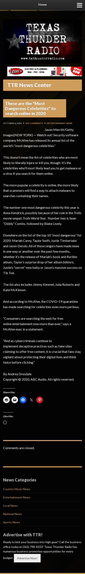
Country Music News (16, 489)
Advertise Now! (27, 558)
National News (12, 514)
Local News (10, 505)
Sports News (11, 522)
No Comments (34, 123)
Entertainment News (59, 123)
